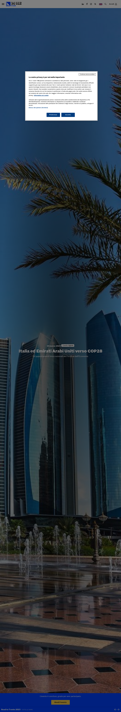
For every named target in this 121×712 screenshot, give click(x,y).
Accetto (68, 114)
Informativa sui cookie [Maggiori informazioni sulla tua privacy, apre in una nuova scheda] (41, 95)
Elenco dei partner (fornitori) (38, 107)
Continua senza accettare (87, 74)
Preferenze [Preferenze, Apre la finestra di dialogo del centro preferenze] (53, 114)
